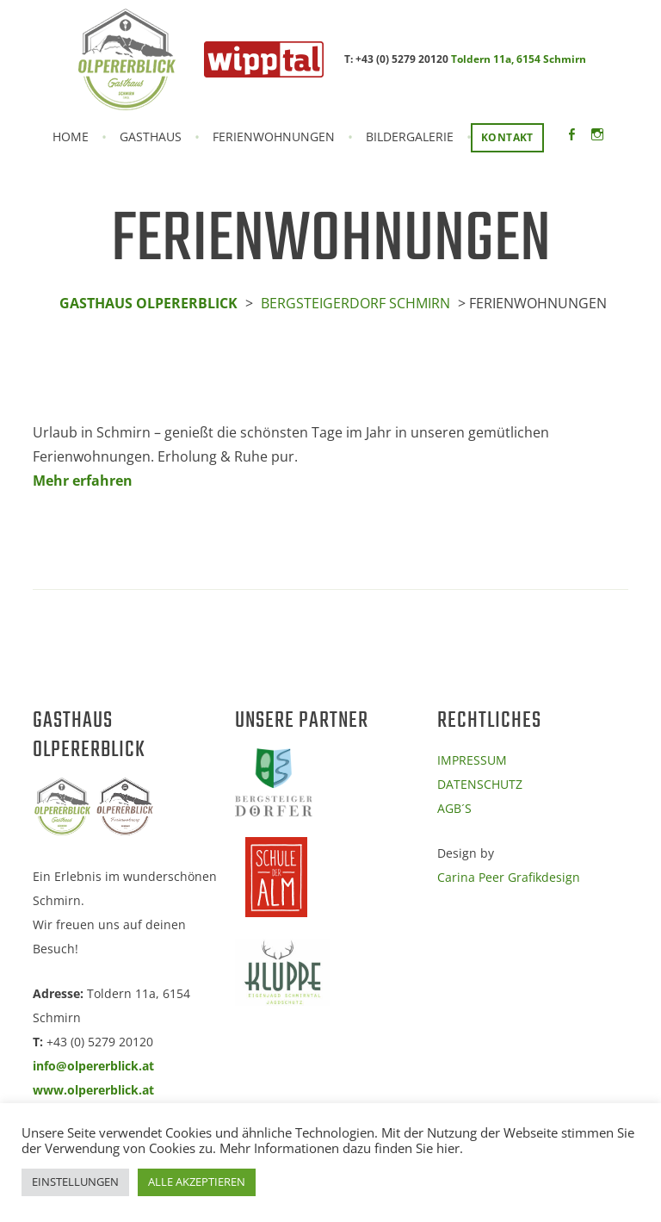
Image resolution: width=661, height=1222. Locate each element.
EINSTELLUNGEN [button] (75, 1181)
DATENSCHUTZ (479, 784)
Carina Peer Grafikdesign (508, 877)
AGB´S (454, 808)
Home (71, 137)
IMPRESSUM (472, 760)
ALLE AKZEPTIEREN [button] (196, 1181)
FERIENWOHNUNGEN (274, 137)
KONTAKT (507, 137)
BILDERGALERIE (410, 137)
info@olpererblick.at (93, 1066)
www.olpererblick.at (93, 1090)
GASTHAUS (151, 137)
